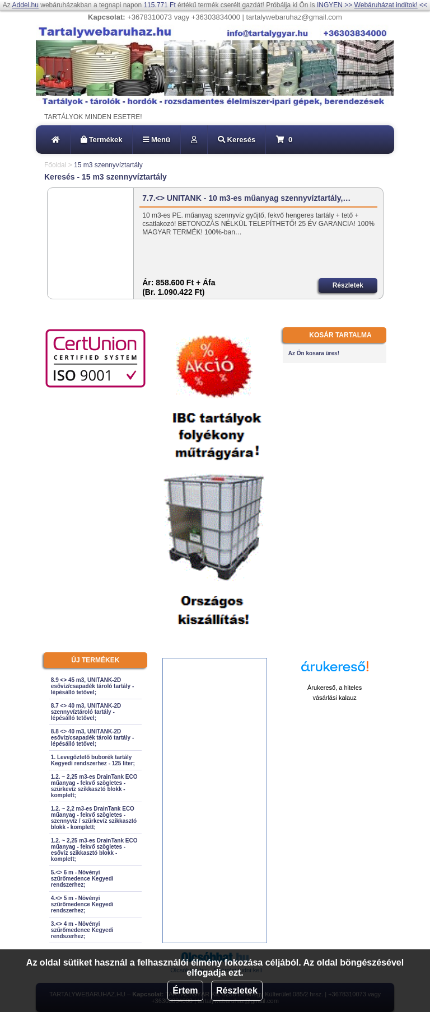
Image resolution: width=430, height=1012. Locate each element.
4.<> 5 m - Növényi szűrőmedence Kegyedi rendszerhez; (82, 904)
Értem (185, 990)
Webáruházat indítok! (386, 5)
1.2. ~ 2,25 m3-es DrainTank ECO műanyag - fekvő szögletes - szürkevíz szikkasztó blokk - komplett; (94, 786)
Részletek (237, 990)
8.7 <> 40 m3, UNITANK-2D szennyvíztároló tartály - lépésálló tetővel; (86, 712)
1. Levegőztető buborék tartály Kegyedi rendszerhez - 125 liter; (93, 760)
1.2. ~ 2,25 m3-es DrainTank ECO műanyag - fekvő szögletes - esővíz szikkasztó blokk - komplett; (94, 849)
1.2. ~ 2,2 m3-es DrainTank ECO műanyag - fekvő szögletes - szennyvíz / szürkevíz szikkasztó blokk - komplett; (94, 818)
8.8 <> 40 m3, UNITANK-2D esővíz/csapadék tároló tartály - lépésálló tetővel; (92, 737)
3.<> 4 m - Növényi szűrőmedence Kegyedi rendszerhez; (82, 930)
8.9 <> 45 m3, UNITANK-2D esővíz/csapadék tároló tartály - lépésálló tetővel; (92, 686)
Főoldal (55, 165)
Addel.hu (25, 5)
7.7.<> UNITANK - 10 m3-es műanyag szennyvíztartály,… (246, 198)
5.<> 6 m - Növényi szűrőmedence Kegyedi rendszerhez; (82, 878)
